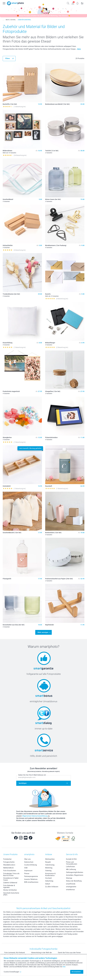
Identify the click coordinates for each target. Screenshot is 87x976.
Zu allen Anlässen (51, 887)
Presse (26, 873)
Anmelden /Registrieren (74, 875)
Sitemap (69, 878)
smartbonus (70, 890)
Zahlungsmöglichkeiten (74, 872)
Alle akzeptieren (76, 972)
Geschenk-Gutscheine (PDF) (11, 894)
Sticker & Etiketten (10, 890)
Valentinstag (49, 865)
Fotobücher (7, 859)
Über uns (27, 859)
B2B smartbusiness (31, 882)
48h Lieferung (71, 869)
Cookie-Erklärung (30, 865)
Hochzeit (48, 878)
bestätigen (23, 783)
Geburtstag (49, 881)
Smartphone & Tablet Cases (10, 879)
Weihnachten (50, 859)
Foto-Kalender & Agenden (9, 886)
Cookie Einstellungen (12, 972)
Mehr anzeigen (43, 632)
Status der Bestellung (74, 881)
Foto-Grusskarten (9, 871)
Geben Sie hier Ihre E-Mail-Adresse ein (32, 775)
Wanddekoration (9, 865)
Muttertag (48, 868)
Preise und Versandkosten (71, 863)
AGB (25, 868)
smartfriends (70, 884)
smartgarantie (71, 887)
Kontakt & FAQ (71, 859)
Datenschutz (28, 862)
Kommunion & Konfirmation (50, 874)
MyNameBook (8, 868)
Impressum (28, 871)
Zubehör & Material (10, 883)
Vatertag (48, 871)
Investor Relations (30, 879)
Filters (7, 58)
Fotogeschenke (9, 862)
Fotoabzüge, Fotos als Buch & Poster (11, 874)
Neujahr (48, 862)
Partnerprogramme (31, 876)
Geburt (47, 884)
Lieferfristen (70, 867)
